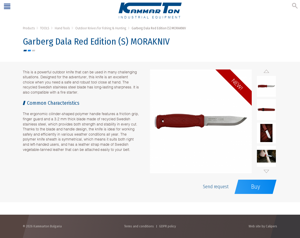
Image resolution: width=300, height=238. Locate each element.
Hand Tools (62, 28)
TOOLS (44, 28)
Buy (255, 186)
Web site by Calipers (263, 226)
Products (29, 28)
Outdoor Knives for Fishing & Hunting (100, 28)
